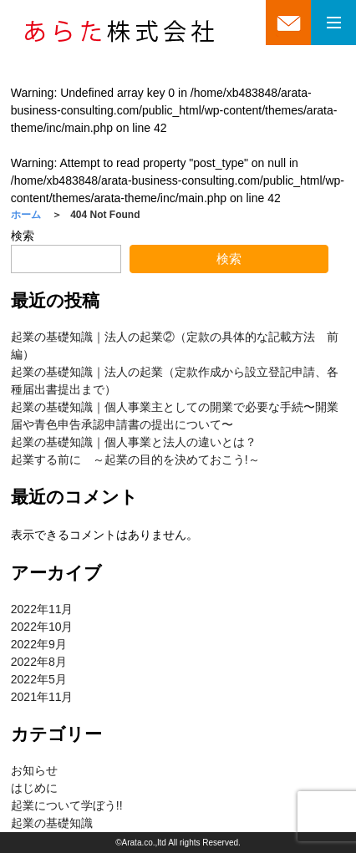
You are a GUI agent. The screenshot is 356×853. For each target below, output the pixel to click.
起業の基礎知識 (52, 823)
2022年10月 (42, 626)
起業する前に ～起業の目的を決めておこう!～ (135, 459)
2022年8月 (39, 661)
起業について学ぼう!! (67, 805)
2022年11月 (42, 609)
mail (288, 29)
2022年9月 (39, 644)
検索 (22, 235)
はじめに (34, 788)
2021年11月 (42, 696)
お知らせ (34, 770)
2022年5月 (39, 679)
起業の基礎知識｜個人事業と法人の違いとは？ (134, 442)
